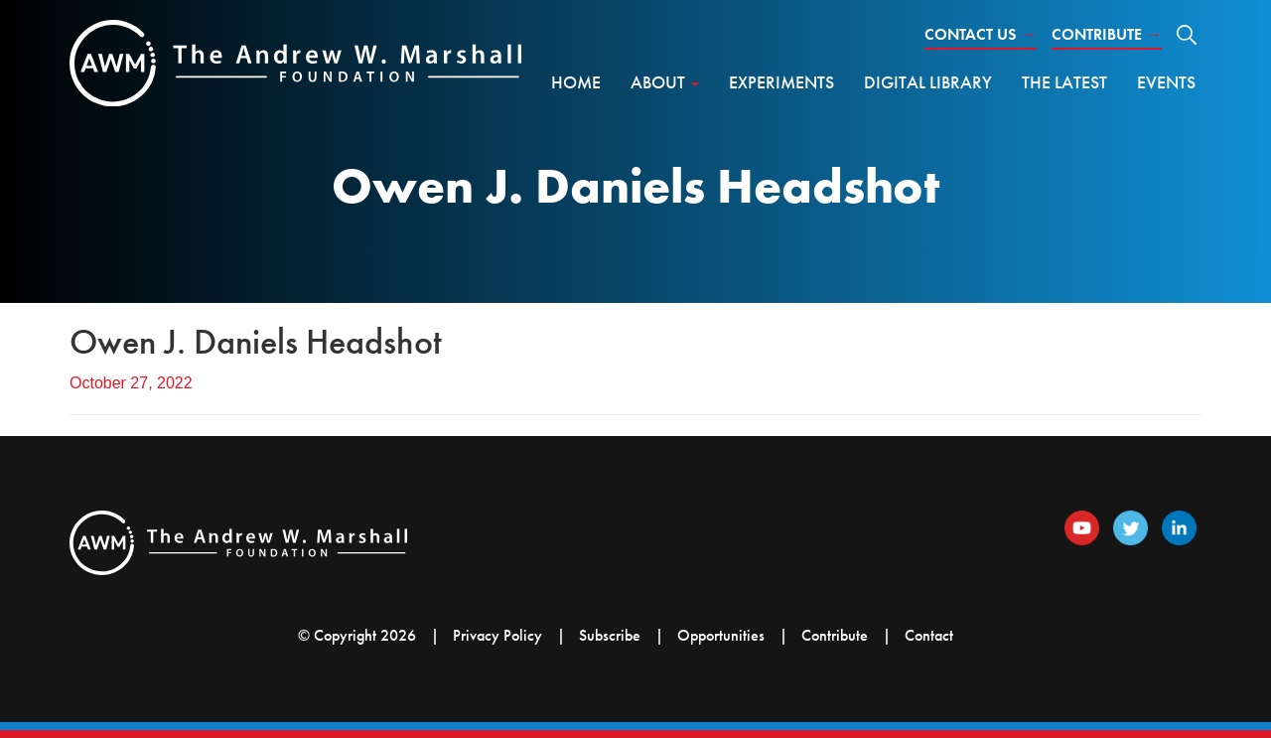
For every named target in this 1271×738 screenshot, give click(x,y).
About (665, 82)
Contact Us (980, 34)
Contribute (1107, 34)
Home (576, 82)
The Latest (1064, 82)
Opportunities (721, 635)
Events (1166, 82)
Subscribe (609, 635)
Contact (929, 635)
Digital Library (928, 82)
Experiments (781, 82)
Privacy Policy (497, 635)
